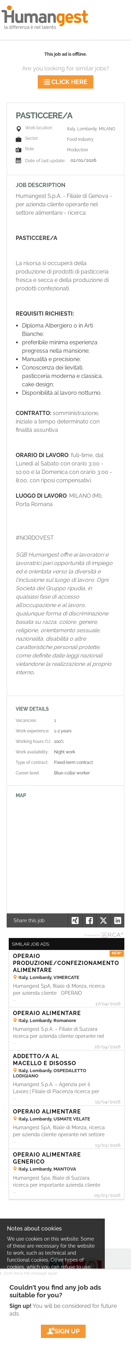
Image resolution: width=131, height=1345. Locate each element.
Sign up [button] (63, 1331)
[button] (117, 920)
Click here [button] (65, 81)
